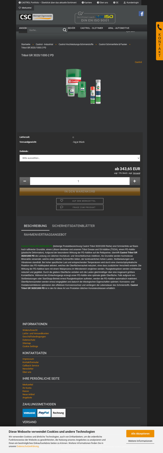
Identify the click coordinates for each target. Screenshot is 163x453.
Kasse (26, 391)
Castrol (138, 62)
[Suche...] (64, 30)
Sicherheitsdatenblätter (73, 226)
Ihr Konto (27, 388)
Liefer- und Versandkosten (36, 333)
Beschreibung (35, 226)
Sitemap (27, 343)
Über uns (102, 2)
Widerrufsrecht (30, 330)
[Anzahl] (80, 181)
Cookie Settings (30, 346)
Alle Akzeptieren (140, 433)
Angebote (24, 28)
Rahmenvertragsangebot (45, 234)
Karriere (87, 2)
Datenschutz (29, 340)
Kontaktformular (31, 362)
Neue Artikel (29, 394)
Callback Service (31, 365)
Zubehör (70, 28)
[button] (116, 2)
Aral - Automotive (118, 28)
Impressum (28, 359)
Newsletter (28, 368)
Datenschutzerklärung (28, 446)
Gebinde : (24, 151)
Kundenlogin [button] (131, 2)
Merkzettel (25, 8)
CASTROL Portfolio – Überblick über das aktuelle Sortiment (48, 2)
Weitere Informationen (140, 441)
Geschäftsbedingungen (34, 336)
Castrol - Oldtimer (91, 28)
